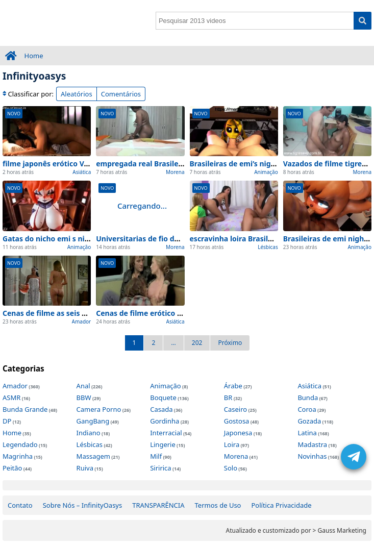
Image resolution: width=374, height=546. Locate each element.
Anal (83, 385)
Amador (81, 321)
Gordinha (164, 421)
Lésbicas (268, 247)
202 (197, 342)
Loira (231, 444)
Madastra (312, 444)
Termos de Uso (218, 505)
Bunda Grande (25, 409)
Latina (306, 432)
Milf (156, 456)
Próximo (230, 342)
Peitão (12, 468)
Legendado (20, 444)
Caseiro (235, 409)
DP (7, 421)
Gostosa (237, 421)
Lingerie (163, 444)
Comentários (121, 93)
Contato (20, 505)
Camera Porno (99, 409)
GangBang (93, 421)
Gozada (309, 421)
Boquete (163, 397)
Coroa (306, 409)
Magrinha (18, 456)
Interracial (166, 432)
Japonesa (238, 432)
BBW (84, 397)
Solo (230, 468)
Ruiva (85, 468)
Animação (266, 172)
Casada (161, 409)
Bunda (307, 397)
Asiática (81, 172)
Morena (175, 172)
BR (228, 397)
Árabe (233, 385)
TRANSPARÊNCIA (158, 505)
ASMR (11, 397)
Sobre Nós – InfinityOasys (82, 505)
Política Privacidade (281, 505)
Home (33, 55)
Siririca (160, 468)
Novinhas (312, 456)
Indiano (89, 432)
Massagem (93, 456)
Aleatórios (76, 93)
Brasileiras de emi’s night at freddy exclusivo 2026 (278, 163)
